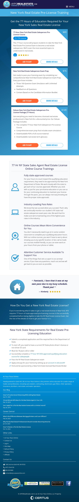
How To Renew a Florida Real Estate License (17, 427)
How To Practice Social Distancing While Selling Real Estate (21, 395)
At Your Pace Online (11, 438)
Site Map (7, 446)
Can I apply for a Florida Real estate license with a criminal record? (24, 405)
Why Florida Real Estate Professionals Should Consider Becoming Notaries (26, 422)
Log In (6, 443)
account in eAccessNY (56, 363)
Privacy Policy (9, 452)
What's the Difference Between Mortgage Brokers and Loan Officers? (24, 416)
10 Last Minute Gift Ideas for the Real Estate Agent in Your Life (22, 400)
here (49, 318)
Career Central (8, 411)
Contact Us (8, 441)
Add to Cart (27, 62)
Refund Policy (9, 449)
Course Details (52, 62)
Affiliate (7, 455)
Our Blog (6, 390)
